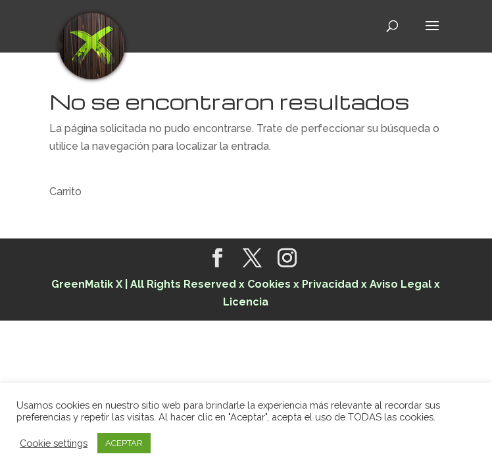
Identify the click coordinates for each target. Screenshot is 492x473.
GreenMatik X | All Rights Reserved (143, 284)
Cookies (270, 284)
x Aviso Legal (396, 284)
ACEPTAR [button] (124, 443)
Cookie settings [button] (53, 443)
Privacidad (330, 284)
